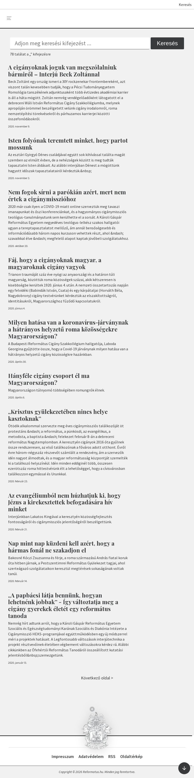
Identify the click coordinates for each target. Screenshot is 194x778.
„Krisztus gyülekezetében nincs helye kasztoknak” (58, 415)
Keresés (183, 4)
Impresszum (63, 756)
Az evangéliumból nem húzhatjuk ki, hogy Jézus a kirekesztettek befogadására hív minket (64, 502)
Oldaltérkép (131, 756)
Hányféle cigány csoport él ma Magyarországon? (49, 379)
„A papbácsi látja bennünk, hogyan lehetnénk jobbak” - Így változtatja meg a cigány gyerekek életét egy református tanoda (63, 605)
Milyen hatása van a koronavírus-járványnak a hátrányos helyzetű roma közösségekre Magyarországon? (68, 329)
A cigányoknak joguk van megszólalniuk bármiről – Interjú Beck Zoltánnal (62, 70)
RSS (111, 756)
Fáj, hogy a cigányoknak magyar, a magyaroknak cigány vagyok (54, 263)
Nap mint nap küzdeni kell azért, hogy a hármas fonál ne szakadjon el (61, 546)
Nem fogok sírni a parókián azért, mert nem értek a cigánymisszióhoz (67, 195)
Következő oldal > (97, 678)
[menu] (9, 18)
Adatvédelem (91, 756)
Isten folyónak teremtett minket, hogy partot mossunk (68, 143)
